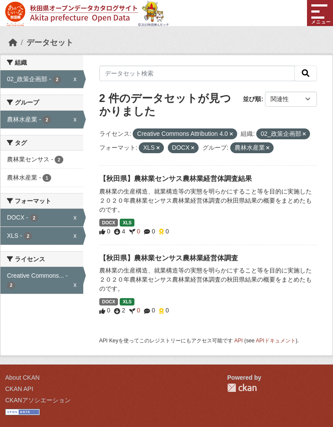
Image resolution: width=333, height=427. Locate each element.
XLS (127, 222)
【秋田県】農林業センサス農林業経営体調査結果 (175, 178)
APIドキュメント (276, 341)
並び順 (252, 98)
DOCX (108, 222)
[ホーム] (13, 42)
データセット (49, 42)
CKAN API (19, 388)
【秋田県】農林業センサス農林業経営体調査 (168, 258)
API (238, 341)
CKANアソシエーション (38, 400)
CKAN (242, 387)
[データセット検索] (197, 73)
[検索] (305, 73)
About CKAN (22, 377)
